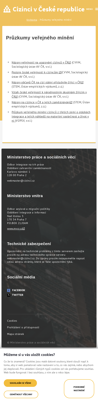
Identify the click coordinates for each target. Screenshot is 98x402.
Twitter (15, 295)
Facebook (16, 290)
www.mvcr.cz (15, 228)
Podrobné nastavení (79, 389)
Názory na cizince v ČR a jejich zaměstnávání (41, 102)
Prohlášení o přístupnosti (23, 327)
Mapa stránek (15, 334)
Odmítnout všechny (21, 394)
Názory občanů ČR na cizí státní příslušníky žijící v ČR (46, 82)
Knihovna (32, 19)
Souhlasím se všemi (20, 383)
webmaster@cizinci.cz (21, 180)
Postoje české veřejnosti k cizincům (35, 72)
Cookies (12, 320)
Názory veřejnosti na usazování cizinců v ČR (40, 62)
